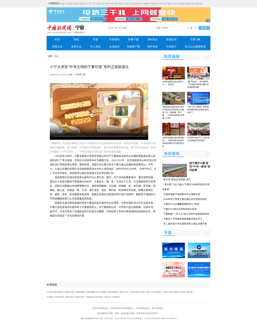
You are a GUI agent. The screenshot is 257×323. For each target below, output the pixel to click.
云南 (196, 3)
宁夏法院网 (156, 292)
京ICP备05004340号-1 (166, 318)
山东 (160, 3)
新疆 (187, 3)
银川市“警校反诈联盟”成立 (177, 179)
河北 (103, 3)
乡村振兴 (152, 39)
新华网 (182, 292)
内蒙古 (146, 3)
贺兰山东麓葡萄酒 (195, 46)
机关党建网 (101, 292)
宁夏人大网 (145, 292)
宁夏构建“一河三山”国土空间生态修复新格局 (186, 214)
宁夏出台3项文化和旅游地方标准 (180, 209)
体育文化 (76, 46)
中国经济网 (79, 297)
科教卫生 (57, 46)
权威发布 (171, 39)
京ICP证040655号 (123, 318)
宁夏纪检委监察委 (55, 292)
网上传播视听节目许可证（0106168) (96, 318)
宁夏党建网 (90, 292)
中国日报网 (173, 292)
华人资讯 (95, 46)
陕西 (169, 3)
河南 (107, 3)
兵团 (192, 3)
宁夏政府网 (68, 292)
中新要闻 (114, 39)
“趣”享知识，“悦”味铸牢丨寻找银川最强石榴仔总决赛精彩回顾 (198, 84)
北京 (67, 3)
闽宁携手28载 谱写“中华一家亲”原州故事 (199, 166)
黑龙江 (122, 3)
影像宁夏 (133, 39)
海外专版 (152, 46)
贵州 (85, 3)
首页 (50, 56)
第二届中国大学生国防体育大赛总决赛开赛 (185, 224)
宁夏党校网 (112, 292)
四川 (178, 3)
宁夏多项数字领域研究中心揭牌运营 (181, 194)
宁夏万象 (195, 39)
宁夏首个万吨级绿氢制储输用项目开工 (182, 219)
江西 (132, 3)
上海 (174, 3)
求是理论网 (59, 297)
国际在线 (69, 297)
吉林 (136, 3)
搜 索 (204, 28)
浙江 (201, 3)
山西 (165, 3)
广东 (89, 3)
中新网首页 (54, 3)
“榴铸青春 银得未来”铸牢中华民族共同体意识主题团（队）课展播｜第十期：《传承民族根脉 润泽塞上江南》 (173, 112)
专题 (95, 39)
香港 (183, 3)
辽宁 (140, 3)
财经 (76, 39)
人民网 (165, 292)
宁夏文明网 (134, 292)
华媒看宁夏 (133, 46)
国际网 (189, 292)
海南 (98, 3)
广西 (94, 3)
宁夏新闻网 (79, 292)
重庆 (71, 3)
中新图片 (171, 46)
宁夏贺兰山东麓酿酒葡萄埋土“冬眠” (181, 204)
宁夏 (151, 3)
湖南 (116, 3)
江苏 (127, 3)
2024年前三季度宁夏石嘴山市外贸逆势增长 (185, 199)
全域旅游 (114, 46)
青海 (156, 3)
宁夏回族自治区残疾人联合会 (98, 297)
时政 (57, 39)
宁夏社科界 (123, 292)
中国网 (50, 297)
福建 (76, 3)
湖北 (112, 3)
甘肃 (80, 3)
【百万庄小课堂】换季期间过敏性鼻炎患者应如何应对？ (198, 110)
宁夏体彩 (115, 297)
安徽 (62, 3)
